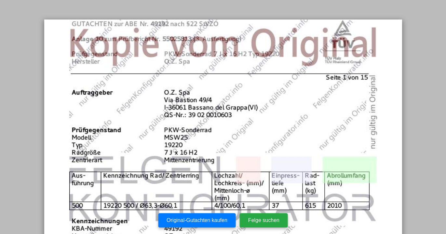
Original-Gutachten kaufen (197, 220)
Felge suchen (263, 220)
